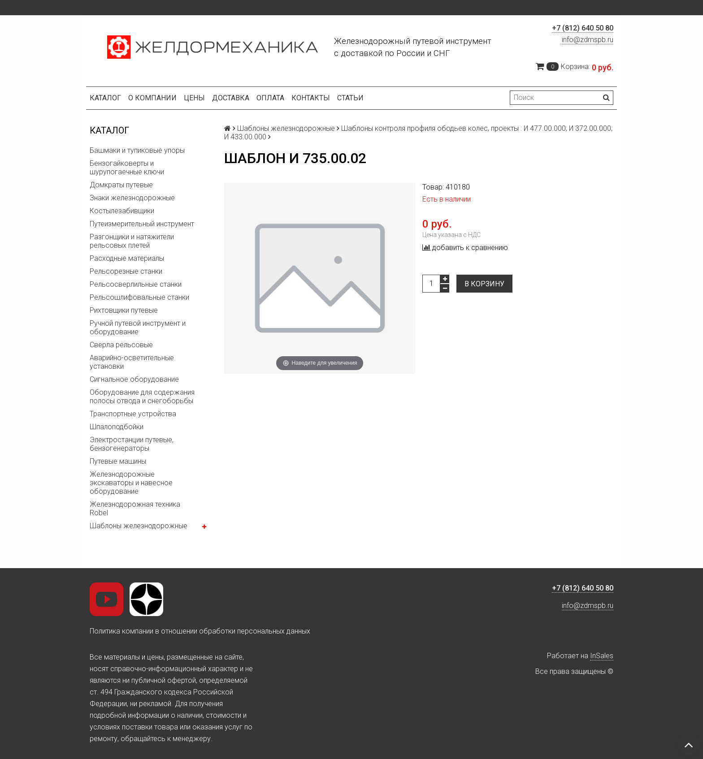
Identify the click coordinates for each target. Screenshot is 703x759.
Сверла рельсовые (121, 345)
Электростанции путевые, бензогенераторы (132, 444)
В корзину (484, 284)
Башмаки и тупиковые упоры (137, 150)
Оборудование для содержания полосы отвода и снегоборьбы (142, 396)
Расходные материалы (127, 258)
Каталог (105, 98)
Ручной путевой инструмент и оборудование (138, 327)
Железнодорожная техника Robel (135, 508)
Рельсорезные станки (126, 271)
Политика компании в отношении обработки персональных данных (200, 631)
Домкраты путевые (121, 185)
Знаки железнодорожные (132, 198)
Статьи (350, 98)
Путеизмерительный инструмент (142, 224)
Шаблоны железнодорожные (138, 526)
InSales (601, 655)
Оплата (270, 98)
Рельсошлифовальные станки (139, 297)
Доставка (230, 98)
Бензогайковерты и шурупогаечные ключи (127, 167)
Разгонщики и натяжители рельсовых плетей (132, 241)
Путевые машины (118, 461)
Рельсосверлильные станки (136, 284)
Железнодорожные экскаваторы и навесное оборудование (131, 483)
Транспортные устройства (133, 414)
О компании (152, 98)
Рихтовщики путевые (124, 310)
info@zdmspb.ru (587, 39)
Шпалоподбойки (116, 427)
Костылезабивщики (122, 211)
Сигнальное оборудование (134, 379)
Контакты (310, 98)
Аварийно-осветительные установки (132, 362)
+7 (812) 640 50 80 (582, 28)
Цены (194, 98)
